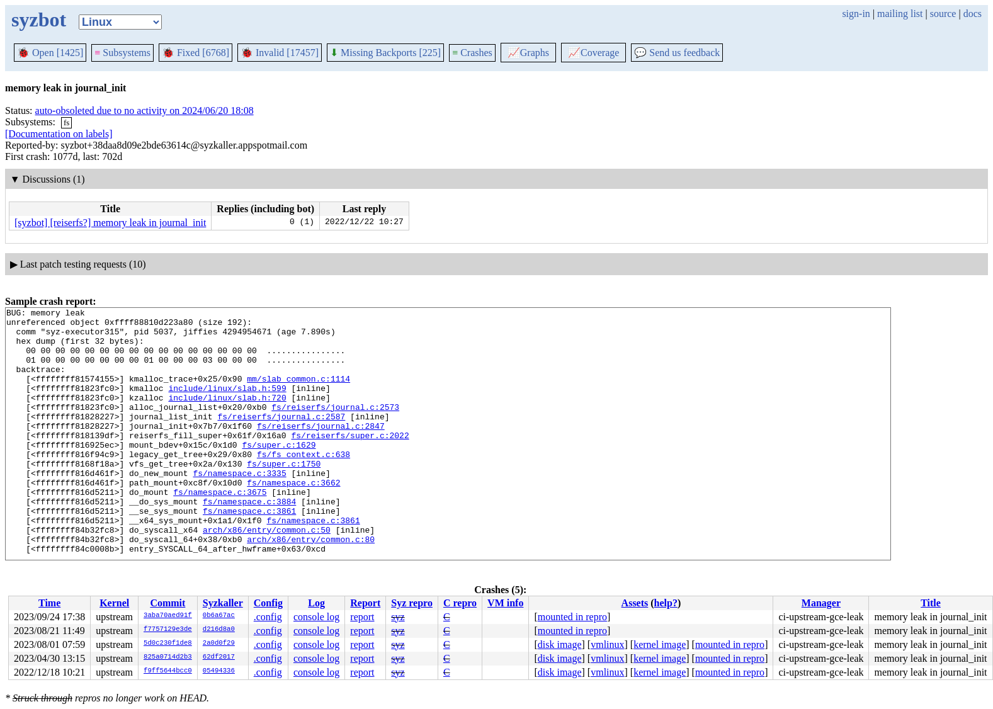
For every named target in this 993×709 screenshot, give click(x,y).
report (362, 616)
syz (397, 616)
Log (316, 603)
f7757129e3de (168, 629)
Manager (821, 603)
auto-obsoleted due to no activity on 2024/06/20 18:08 (144, 110)
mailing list (899, 13)
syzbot (38, 19)
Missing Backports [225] (385, 52)
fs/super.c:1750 (284, 495)
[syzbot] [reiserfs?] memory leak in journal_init (110, 222)
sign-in (856, 13)
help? (666, 603)
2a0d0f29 (219, 643)
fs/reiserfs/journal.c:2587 (281, 439)
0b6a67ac (219, 615)
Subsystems (122, 52)
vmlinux (607, 644)
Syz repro (412, 603)
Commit (167, 603)
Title (931, 603)
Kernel (114, 603)
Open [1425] (50, 52)
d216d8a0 (219, 629)
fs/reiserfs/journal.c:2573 (335, 427)
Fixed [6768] (195, 52)
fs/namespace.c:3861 (249, 552)
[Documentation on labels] (59, 133)
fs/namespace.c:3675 (219, 529)
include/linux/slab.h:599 (227, 405)
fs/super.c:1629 (278, 473)
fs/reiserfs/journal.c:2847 (321, 450)
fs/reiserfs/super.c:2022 (350, 461)
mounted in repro (572, 616)
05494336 (219, 671)
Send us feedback (677, 52)
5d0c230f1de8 (168, 643)
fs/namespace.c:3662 (293, 518)
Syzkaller (223, 603)
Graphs (528, 52)
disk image (560, 644)
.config (268, 616)
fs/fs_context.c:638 (303, 484)
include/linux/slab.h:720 (227, 416)
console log (316, 616)
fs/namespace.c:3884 (249, 541)
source (943, 13)
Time (49, 603)
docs (972, 13)
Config (268, 603)
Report (365, 603)
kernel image (659, 644)
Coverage (593, 52)
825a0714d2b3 (168, 657)
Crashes (472, 52)
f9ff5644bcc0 (168, 671)
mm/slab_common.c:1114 (298, 393)
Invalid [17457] (280, 52)
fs (66, 122)
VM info (505, 603)
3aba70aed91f (168, 615)
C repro (460, 603)
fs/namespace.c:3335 (239, 507)
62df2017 (219, 657)
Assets (635, 603)
